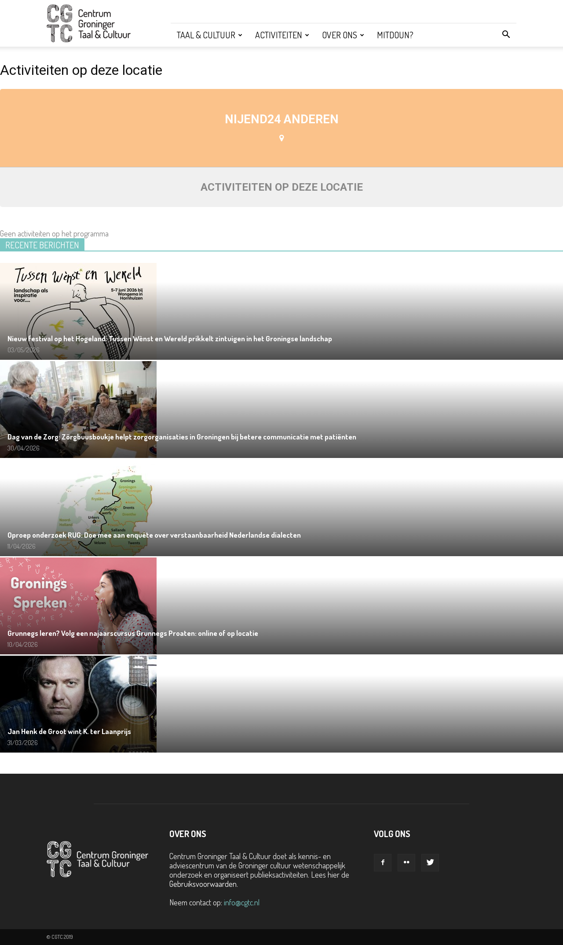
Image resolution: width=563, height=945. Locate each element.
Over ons (343, 35)
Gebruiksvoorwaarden (203, 884)
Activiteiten (282, 35)
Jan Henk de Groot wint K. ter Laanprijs (69, 731)
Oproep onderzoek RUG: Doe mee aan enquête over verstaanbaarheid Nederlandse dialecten (154, 534)
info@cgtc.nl (242, 902)
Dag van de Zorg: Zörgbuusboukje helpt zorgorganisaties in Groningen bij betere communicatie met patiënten (181, 436)
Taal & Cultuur (209, 35)
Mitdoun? (395, 35)
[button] (505, 35)
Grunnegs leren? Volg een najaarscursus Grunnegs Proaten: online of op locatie (132, 633)
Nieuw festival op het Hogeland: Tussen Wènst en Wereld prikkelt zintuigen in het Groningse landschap (169, 338)
